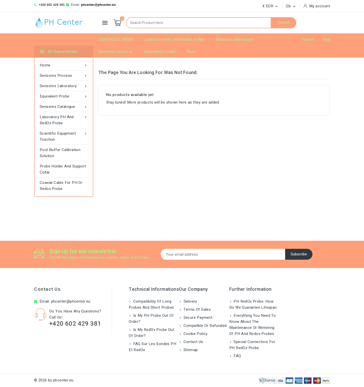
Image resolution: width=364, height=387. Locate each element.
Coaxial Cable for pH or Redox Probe (61, 185)
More (192, 51)
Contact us (47, 289)
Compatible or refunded (204, 325)
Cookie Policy (195, 333)
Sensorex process (115, 51)
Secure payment (197, 317)
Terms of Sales (196, 309)
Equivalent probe (159, 51)
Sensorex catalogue (64, 107)
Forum (308, 39)
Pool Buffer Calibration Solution (60, 153)
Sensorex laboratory (234, 39)
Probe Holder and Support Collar (63, 169)
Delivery (189, 301)
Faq (326, 39)
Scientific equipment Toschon (64, 136)
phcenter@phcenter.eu (98, 5)
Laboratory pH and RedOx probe (174, 39)
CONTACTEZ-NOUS (115, 39)
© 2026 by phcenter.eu (53, 380)
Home (64, 65)
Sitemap (190, 350)
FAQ (237, 356)
